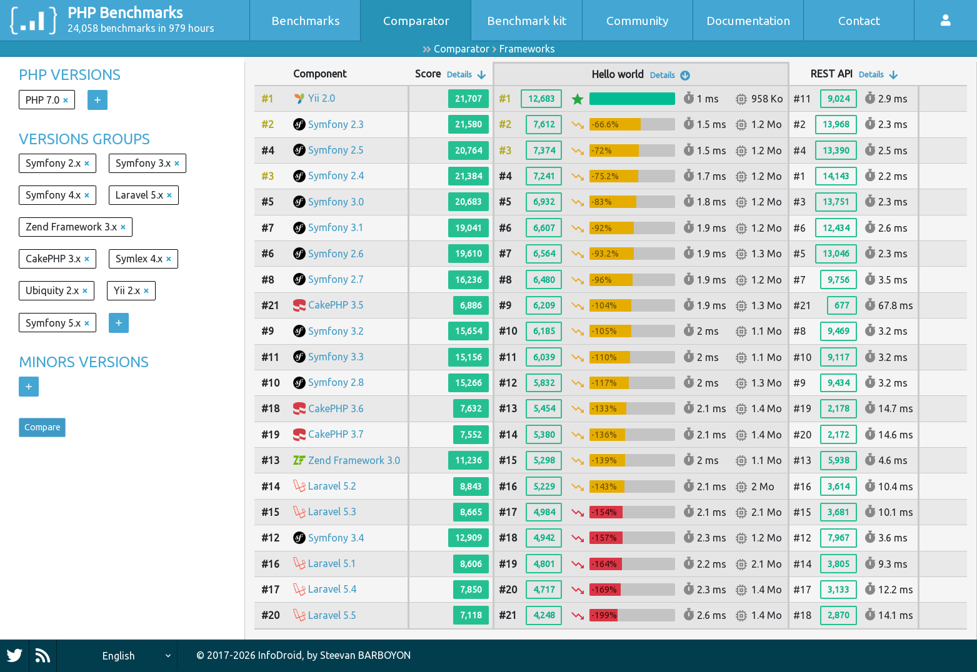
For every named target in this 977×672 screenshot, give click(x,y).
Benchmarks (305, 20)
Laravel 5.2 (332, 486)
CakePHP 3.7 (336, 434)
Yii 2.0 (321, 98)
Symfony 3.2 (336, 331)
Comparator (416, 20)
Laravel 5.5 (332, 615)
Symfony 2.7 (336, 279)
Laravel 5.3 (332, 511)
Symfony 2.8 (336, 382)
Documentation (748, 20)
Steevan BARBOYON (365, 655)
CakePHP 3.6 (336, 408)
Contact (859, 20)
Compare (47, 429)
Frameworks (527, 48)
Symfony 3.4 (336, 537)
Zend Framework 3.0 (354, 460)
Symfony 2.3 (336, 124)
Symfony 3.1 (336, 227)
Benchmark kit (526, 20)
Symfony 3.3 (336, 356)
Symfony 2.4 (336, 175)
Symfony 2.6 (336, 253)
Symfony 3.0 (336, 201)
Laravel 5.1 (332, 563)
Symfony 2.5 (336, 150)
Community (637, 20)
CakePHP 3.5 (336, 304)
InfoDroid (280, 655)
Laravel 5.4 (332, 589)
